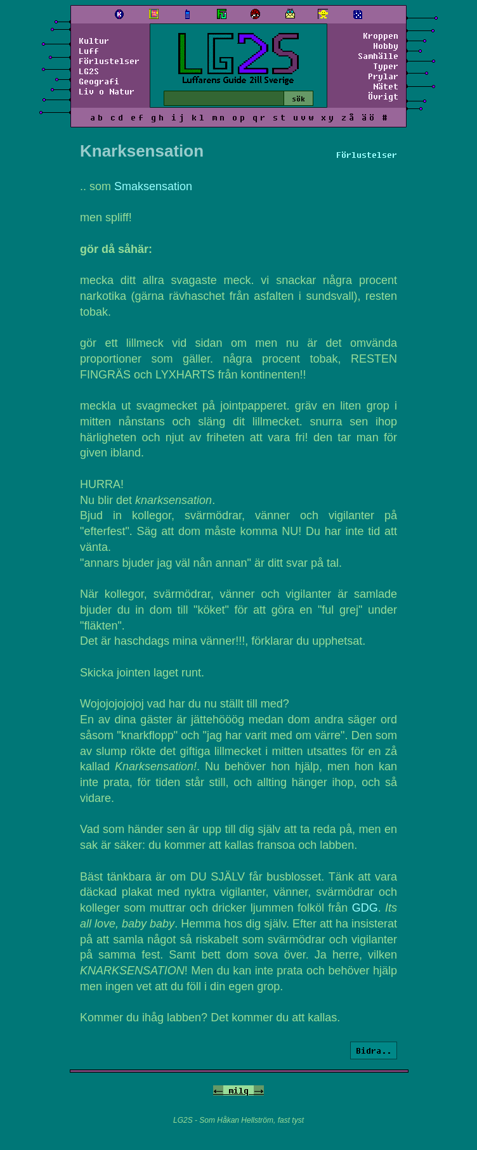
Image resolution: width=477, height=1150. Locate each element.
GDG (365, 907)
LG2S (89, 71)
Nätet (385, 86)
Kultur (94, 41)
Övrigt (383, 96)
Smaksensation (153, 186)
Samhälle (378, 56)
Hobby (385, 46)
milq (238, 1090)
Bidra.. (373, 1050)
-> (259, 1090)
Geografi (99, 81)
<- (218, 1090)
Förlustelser (109, 61)
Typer (385, 66)
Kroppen (380, 35)
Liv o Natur (106, 91)
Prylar (383, 76)
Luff (89, 51)
